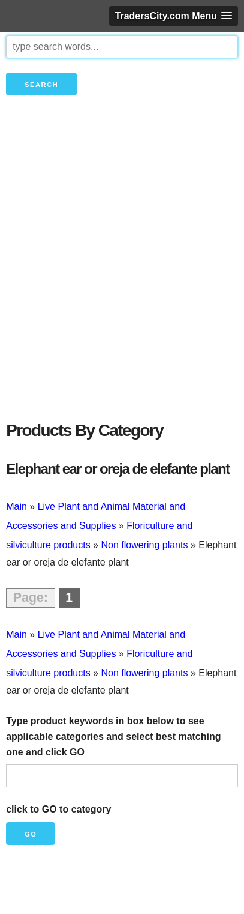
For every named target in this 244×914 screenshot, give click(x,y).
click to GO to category (58, 809)
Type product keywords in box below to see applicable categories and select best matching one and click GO (113, 736)
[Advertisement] (122, 278)
